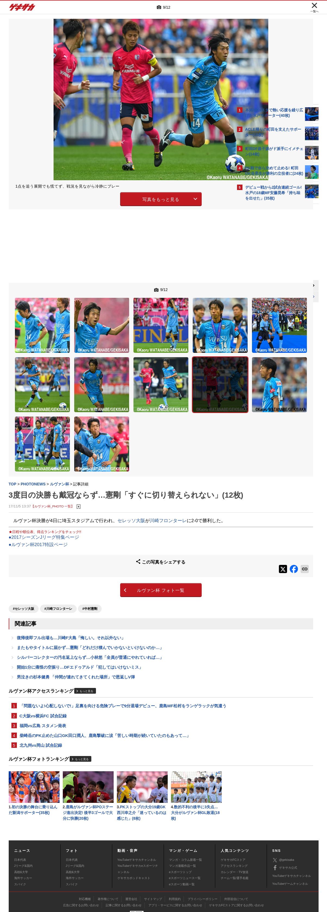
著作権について (108, 872)
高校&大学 (21, 844)
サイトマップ (153, 872)
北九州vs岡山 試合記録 (41, 716)
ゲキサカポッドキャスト (133, 850)
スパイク (20, 857)
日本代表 (20, 832)
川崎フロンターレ (168, 477)
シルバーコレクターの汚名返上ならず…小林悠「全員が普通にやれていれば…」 (90, 618)
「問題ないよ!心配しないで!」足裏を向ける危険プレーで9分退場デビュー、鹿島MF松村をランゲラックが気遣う (121, 671)
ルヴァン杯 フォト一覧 (116, 551)
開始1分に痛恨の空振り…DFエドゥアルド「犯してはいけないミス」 (80, 629)
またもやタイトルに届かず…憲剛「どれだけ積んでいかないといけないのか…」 (90, 608)
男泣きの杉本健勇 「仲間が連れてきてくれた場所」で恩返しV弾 (76, 639)
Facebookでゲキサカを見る (268, 297)
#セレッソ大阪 (24, 568)
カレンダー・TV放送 (234, 844)
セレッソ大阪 (131, 477)
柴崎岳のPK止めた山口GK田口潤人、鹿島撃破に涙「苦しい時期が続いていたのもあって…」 (105, 706)
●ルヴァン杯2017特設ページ (38, 509)
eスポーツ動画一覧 (182, 857)
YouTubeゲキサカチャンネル (136, 832)
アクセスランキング (234, 838)
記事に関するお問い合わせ (124, 878)
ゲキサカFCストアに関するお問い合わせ (236, 878)
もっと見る (86, 653)
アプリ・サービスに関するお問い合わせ (175, 878)
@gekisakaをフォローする (267, 286)
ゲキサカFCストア (233, 832)
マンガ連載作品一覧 (182, 838)
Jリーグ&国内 (23, 838)
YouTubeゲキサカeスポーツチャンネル (137, 841)
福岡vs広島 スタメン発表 (43, 695)
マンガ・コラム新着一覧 (185, 832)
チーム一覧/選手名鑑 (234, 850)
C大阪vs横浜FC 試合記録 (43, 685)
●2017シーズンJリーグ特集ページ (44, 501)
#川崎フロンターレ (58, 568)
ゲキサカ (22, 9)
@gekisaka (283, 833)
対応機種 (85, 872)
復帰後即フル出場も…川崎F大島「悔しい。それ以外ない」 (71, 598)
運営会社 (131, 872)
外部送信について (236, 872)
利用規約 (175, 872)
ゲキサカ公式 (284, 840)
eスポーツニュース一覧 (185, 850)
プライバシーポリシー (202, 872)
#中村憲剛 (89, 568)
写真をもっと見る (116, 198)
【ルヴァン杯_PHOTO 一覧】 (52, 463)
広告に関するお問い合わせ (81, 878)
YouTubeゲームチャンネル (290, 856)
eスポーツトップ (180, 844)
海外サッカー (23, 850)
